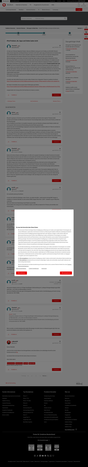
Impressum (44, 268)
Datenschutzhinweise (21, 268)
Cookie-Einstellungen (34, 268)
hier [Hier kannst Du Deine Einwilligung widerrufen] (39, 233)
